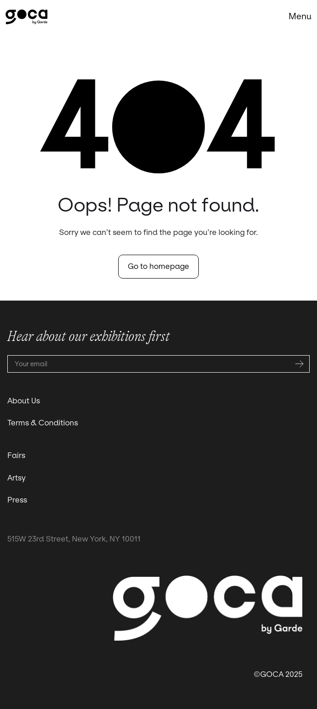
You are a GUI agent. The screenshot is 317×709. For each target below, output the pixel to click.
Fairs (16, 455)
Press (17, 500)
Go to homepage (158, 266)
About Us (23, 400)
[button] (300, 16)
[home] (26, 16)
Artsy (16, 478)
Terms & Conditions (42, 423)
